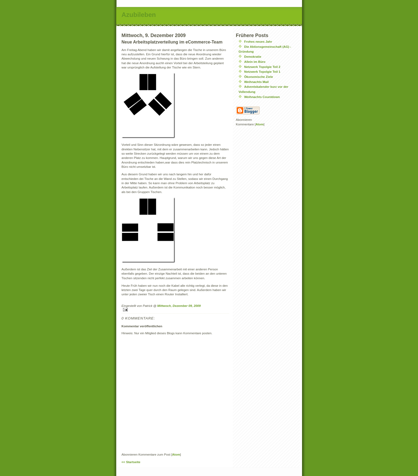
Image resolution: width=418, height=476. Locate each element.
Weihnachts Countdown (262, 97)
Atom (176, 454)
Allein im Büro (255, 61)
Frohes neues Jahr (258, 41)
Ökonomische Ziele (258, 76)
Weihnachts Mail (256, 81)
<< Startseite (131, 462)
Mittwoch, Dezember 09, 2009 (179, 305)
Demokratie (252, 56)
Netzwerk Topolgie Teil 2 (262, 66)
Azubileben (139, 14)
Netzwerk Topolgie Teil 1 (262, 71)
